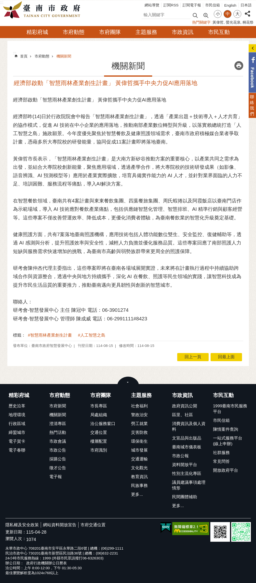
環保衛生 (139, 441)
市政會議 (57, 441)
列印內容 (238, 65)
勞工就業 (139, 423)
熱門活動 (57, 432)
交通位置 (98, 432)
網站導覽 (152, 5)
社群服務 (221, 452)
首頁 (23, 56)
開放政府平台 (225, 470)
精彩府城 (37, 32)
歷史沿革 (17, 406)
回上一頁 (193, 357)
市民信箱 (212, 5)
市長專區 (98, 406)
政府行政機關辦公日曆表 (46, 563)
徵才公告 (57, 468)
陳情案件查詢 (225, 429)
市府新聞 (57, 406)
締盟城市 (17, 432)
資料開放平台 (184, 464)
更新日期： (15, 532)
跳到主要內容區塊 (2, 2)
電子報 (55, 476)
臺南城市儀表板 (186, 447)
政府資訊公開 (184, 406)
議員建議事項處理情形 (188, 485)
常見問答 (221, 461)
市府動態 (73, 32)
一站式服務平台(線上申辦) (227, 441)
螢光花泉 (233, 22)
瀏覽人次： (15, 539)
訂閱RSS (170, 5)
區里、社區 (182, 414)
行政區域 (17, 423)
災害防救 (139, 432)
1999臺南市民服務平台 (230, 409)
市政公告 (57, 450)
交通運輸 (139, 459)
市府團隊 (110, 32)
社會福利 (139, 406)
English (230, 5)
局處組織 (98, 414)
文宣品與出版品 (186, 438)
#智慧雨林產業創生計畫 (50, 335)
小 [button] (218, 14)
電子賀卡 (17, 441)
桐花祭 (248, 22)
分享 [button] (247, 11)
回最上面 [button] (226, 357)
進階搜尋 (206, 15)
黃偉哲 (218, 22)
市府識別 (98, 450)
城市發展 (139, 450)
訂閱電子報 (192, 5)
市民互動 (219, 32)
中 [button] (228, 14)
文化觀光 (139, 468)
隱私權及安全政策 (22, 525)
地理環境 (17, 414)
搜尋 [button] (195, 15)
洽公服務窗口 (102, 423)
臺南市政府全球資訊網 (43, 10)
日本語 (246, 5)
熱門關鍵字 (201, 22)
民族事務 (139, 485)
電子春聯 (17, 450)
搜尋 (146, 14)
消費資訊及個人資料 (188, 426)
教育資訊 (139, 476)
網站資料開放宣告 (59, 525)
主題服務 (146, 32)
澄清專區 (57, 423)
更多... (137, 494)
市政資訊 (182, 32)
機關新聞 (63, 56)
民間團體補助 (184, 497)
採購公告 (57, 459)
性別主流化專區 (186, 473)
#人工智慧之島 (91, 335)
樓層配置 (98, 441)
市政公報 (180, 456)
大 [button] (237, 14)
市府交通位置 (93, 525)
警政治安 (139, 414)
